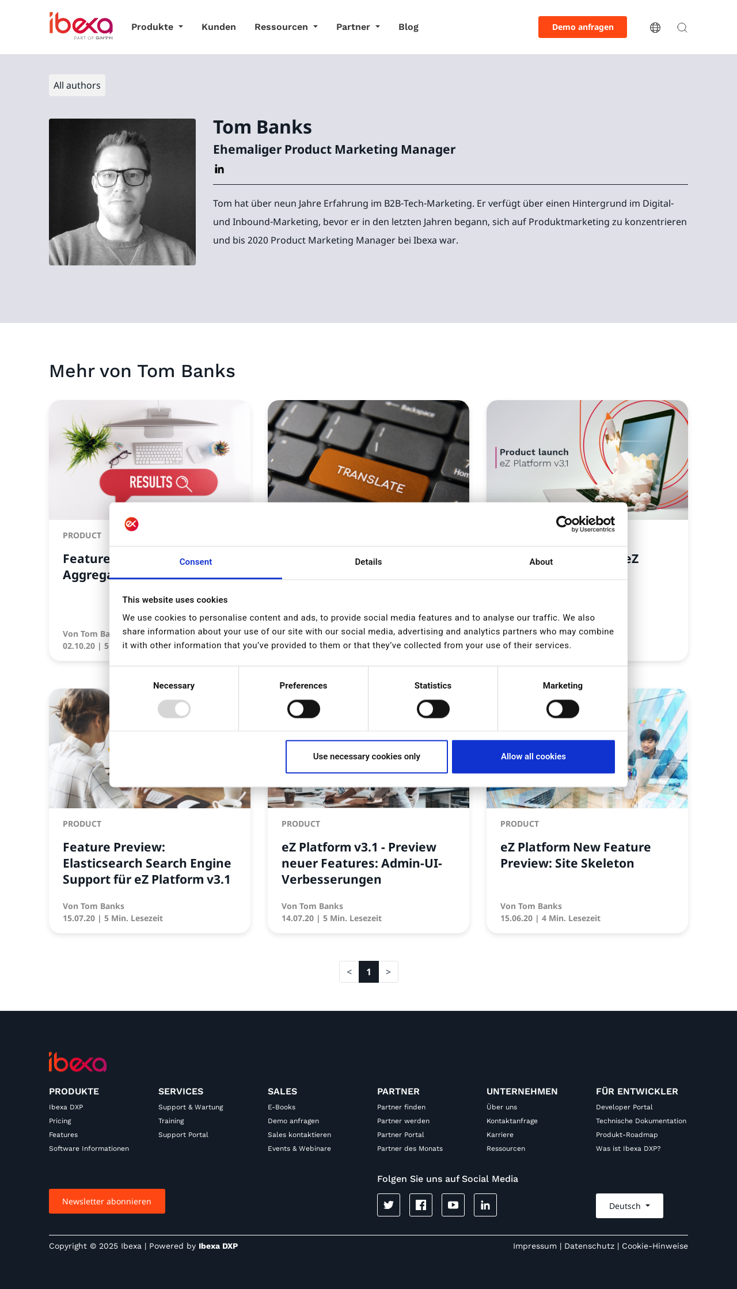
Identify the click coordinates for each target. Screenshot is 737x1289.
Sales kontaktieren (299, 1135)
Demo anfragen (583, 26)
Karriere (500, 1135)
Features (63, 1135)
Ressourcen (282, 26)
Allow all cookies (533, 757)
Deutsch (626, 1205)
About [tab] (541, 562)
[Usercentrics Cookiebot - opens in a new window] (564, 524)
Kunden (219, 26)
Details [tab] (368, 562)
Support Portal (183, 1135)
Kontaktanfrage (512, 1121)
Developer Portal (624, 1107)
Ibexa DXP (66, 1107)
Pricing (60, 1121)
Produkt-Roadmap (627, 1135)
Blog (408, 26)
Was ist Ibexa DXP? (628, 1148)
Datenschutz (589, 1245)
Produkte (153, 26)
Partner (354, 26)
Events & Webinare (299, 1148)
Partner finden (401, 1107)
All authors (77, 85)
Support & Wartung (190, 1107)
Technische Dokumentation (641, 1121)
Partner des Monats (410, 1148)
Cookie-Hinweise (655, 1245)
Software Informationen (89, 1148)
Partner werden (403, 1121)
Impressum (535, 1245)
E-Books (281, 1107)
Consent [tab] (196, 562)
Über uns (502, 1107)
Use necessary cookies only (366, 757)
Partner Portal (400, 1135)
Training (171, 1121)
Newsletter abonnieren (106, 1201)
